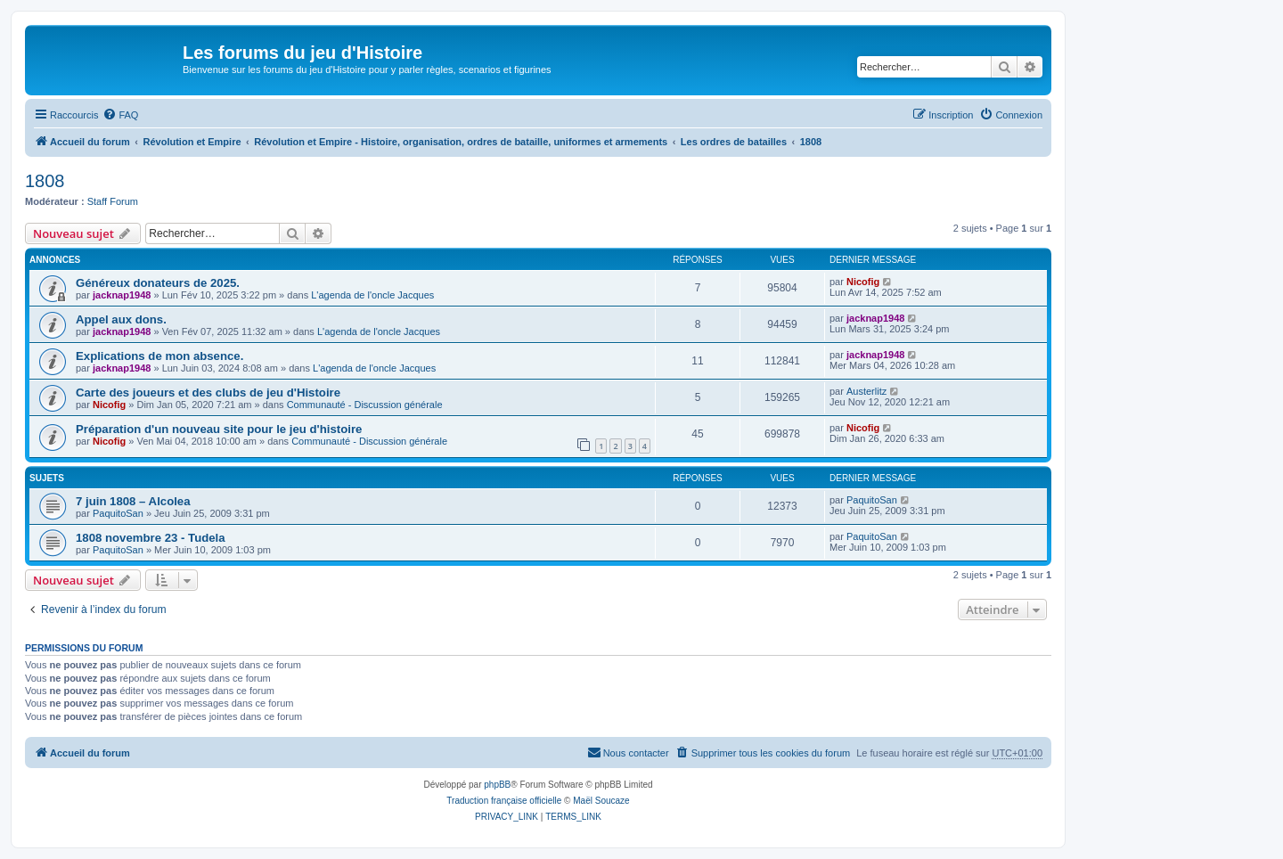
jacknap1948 (122, 295)
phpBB (497, 784)
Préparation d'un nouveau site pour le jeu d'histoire (219, 429)
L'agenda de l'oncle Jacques (372, 295)
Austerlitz (866, 391)
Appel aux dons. (121, 319)
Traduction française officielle (503, 801)
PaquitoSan (118, 513)
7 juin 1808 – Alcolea (133, 501)
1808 (45, 181)
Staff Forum (112, 201)
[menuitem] (120, 115)
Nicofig (862, 281)
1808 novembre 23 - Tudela (150, 537)
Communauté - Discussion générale (365, 404)
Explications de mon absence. (159, 356)
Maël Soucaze (601, 801)
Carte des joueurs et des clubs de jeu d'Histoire (208, 392)
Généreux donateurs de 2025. (158, 283)
